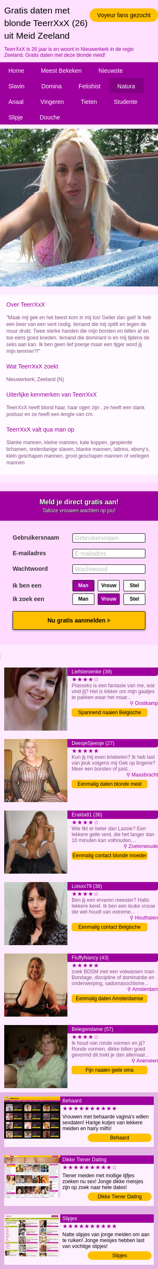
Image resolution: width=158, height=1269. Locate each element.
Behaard (119, 1138)
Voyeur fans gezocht (124, 15)
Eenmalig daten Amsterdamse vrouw (109, 999)
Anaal (16, 101)
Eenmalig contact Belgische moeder (109, 927)
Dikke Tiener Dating (120, 1197)
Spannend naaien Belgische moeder (109, 713)
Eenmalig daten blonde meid (110, 784)
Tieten (89, 101)
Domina (51, 86)
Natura (126, 86)
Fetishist (89, 86)
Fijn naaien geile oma (110, 1070)
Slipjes (119, 1255)
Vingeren (52, 101)
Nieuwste (111, 70)
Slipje (15, 117)
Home (16, 70)
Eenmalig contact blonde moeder (109, 855)
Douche (50, 117)
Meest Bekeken (61, 70)
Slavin (16, 86)
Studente (125, 101)
